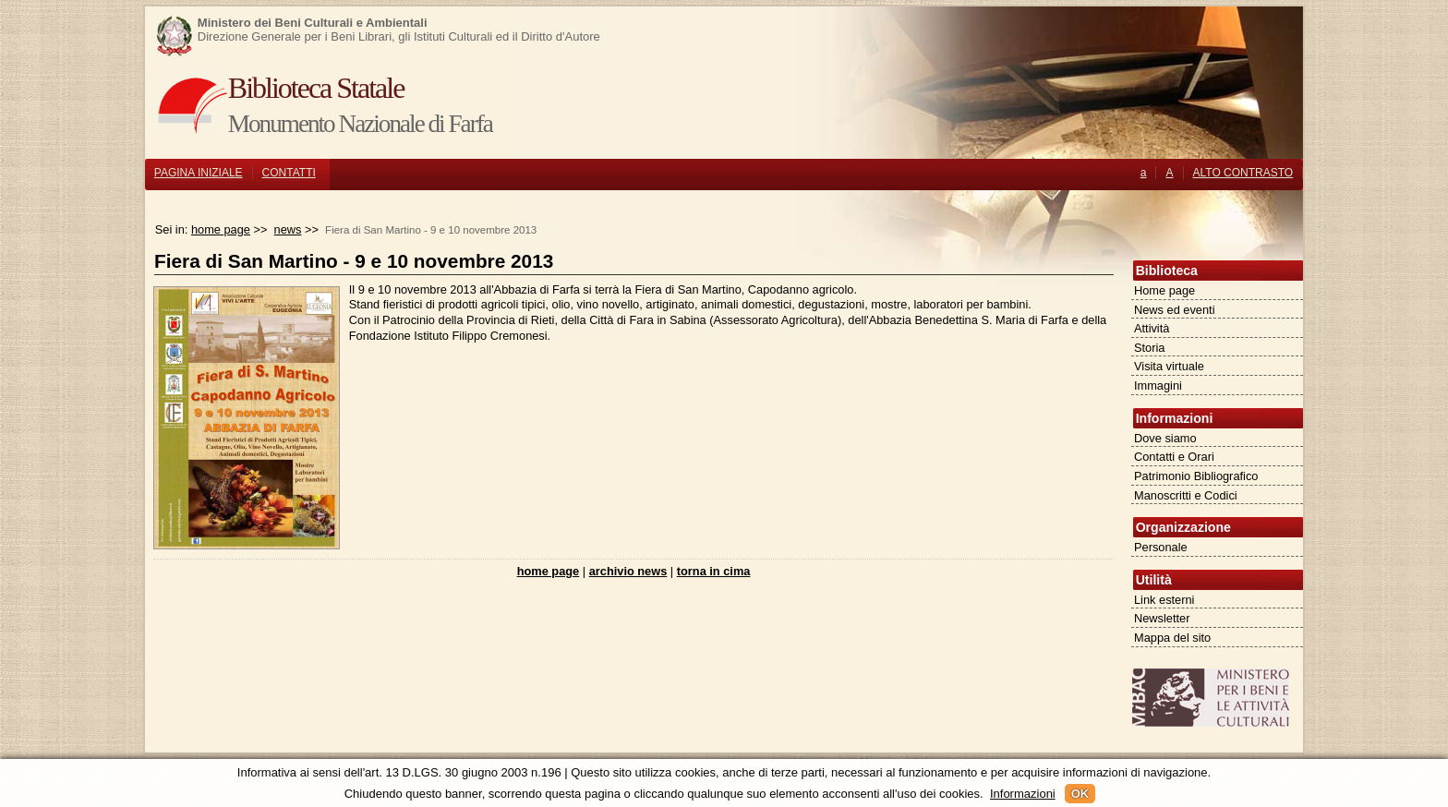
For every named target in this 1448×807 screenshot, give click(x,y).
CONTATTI (289, 172)
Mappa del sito (1172, 637)
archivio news (628, 571)
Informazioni (1023, 794)
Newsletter (1161, 618)
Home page (1164, 290)
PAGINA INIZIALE (198, 172)
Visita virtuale (1169, 366)
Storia (1149, 348)
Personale (1161, 547)
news (288, 229)
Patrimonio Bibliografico (1196, 476)
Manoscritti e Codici (1185, 495)
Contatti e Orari (1174, 457)
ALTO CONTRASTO (1243, 172)
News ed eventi (1174, 310)
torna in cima (714, 571)
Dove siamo (1165, 438)
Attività (1151, 328)
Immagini (1158, 385)
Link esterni (1164, 600)
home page (220, 229)
